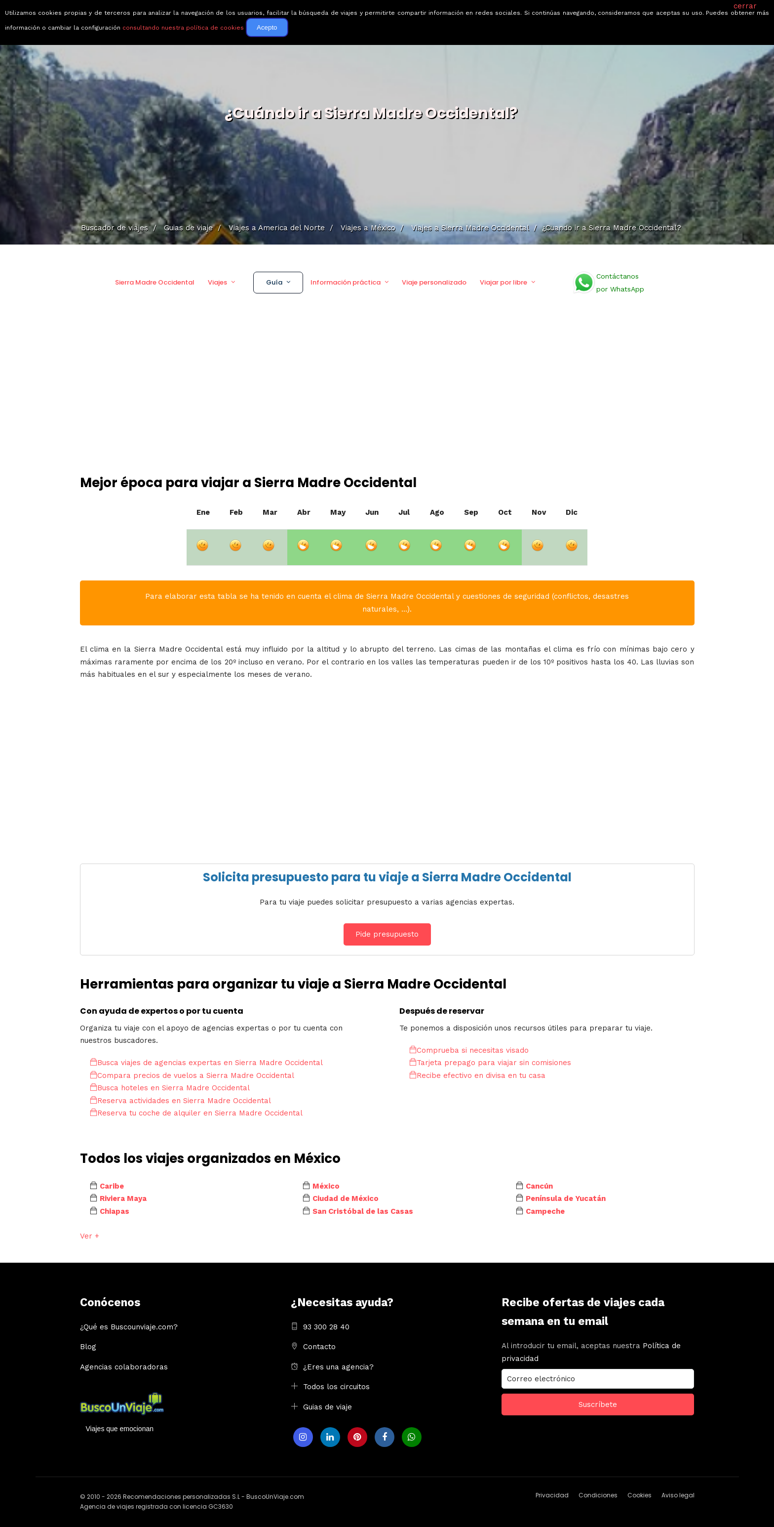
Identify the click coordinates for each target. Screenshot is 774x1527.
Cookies (639, 1495)
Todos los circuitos (336, 1386)
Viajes (217, 282)
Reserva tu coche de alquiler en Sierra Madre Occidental (196, 1113)
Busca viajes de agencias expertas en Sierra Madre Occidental (206, 1062)
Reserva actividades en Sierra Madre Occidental (180, 1100)
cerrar (745, 5)
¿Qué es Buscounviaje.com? (129, 1326)
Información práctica (345, 282)
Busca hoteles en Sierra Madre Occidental (170, 1087)
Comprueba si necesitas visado (469, 1050)
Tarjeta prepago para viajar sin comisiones (490, 1062)
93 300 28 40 (326, 1326)
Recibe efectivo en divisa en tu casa (477, 1075)
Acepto (267, 27)
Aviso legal (678, 1495)
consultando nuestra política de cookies (183, 27)
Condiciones (598, 1495)
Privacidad (552, 1495)
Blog (88, 1346)
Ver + (89, 1236)
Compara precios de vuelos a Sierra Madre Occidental (192, 1075)
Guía (274, 282)
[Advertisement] (387, 399)
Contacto (319, 1346)
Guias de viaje (327, 1407)
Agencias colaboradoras (124, 1366)
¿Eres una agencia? (338, 1366)
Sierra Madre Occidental (154, 282)
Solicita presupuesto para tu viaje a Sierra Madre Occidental (387, 877)
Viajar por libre (503, 282)
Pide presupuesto (387, 934)
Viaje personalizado (434, 282)
